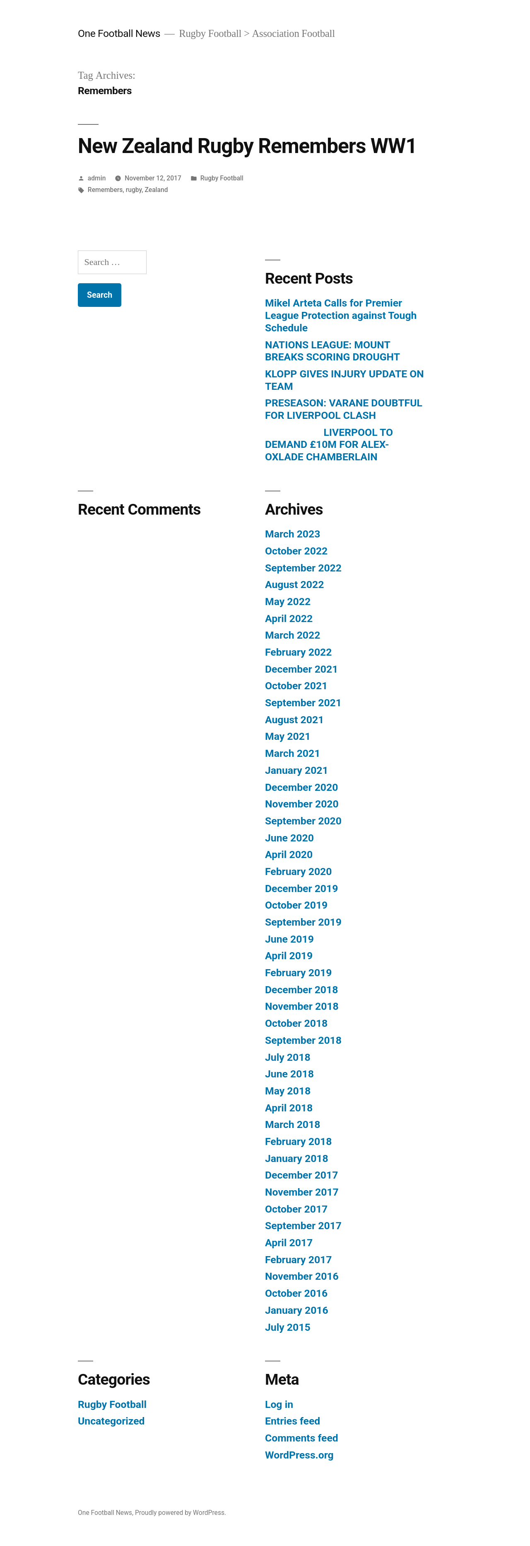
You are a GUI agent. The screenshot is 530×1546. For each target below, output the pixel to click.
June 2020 (289, 838)
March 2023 (292, 534)
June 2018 (289, 1074)
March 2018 (292, 1124)
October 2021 (296, 686)
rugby (134, 190)
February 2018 (298, 1141)
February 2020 (298, 871)
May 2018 (288, 1091)
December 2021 (301, 669)
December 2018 (301, 990)
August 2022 (294, 585)
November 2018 (302, 1006)
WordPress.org (299, 1455)
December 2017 (301, 1175)
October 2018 (296, 1023)
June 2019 (289, 939)
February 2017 (298, 1260)
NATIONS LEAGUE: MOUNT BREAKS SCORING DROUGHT (332, 351)
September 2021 (303, 703)
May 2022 (288, 602)
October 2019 (296, 905)
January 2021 (296, 770)
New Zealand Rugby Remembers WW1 (247, 146)
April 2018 (289, 1108)
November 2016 (302, 1276)
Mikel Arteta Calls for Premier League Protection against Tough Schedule (341, 315)
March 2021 (292, 753)
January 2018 (296, 1158)
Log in (279, 1404)
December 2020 (301, 787)
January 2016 (296, 1310)
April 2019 (289, 956)
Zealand (156, 190)
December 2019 (301, 888)
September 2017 (303, 1226)
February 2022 (298, 652)
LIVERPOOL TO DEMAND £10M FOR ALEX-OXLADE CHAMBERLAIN (329, 444)
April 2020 (289, 854)
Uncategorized (111, 1421)
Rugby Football (221, 178)
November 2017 (302, 1192)
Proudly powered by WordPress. (180, 1513)
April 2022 (289, 619)
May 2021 (288, 736)
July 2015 (288, 1327)
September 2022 (303, 568)
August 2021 (294, 720)
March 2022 (292, 635)
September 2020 (303, 821)
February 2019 (298, 973)
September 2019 (303, 922)
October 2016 (296, 1293)
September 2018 (303, 1040)
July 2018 (288, 1057)
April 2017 (289, 1243)
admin (97, 178)
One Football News (119, 33)
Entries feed (292, 1421)
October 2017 (296, 1209)
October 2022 (296, 551)
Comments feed (301, 1438)
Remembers (105, 190)
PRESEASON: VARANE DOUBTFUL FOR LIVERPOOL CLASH (343, 409)
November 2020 (302, 804)
